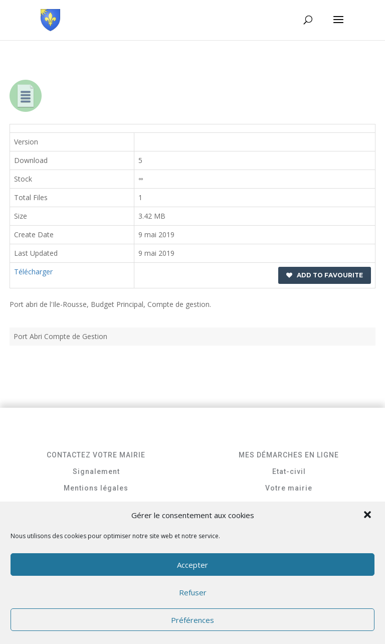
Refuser (193, 592)
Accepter (192, 565)
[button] (368, 516)
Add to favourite (324, 275)
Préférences (192, 620)
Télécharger (33, 271)
